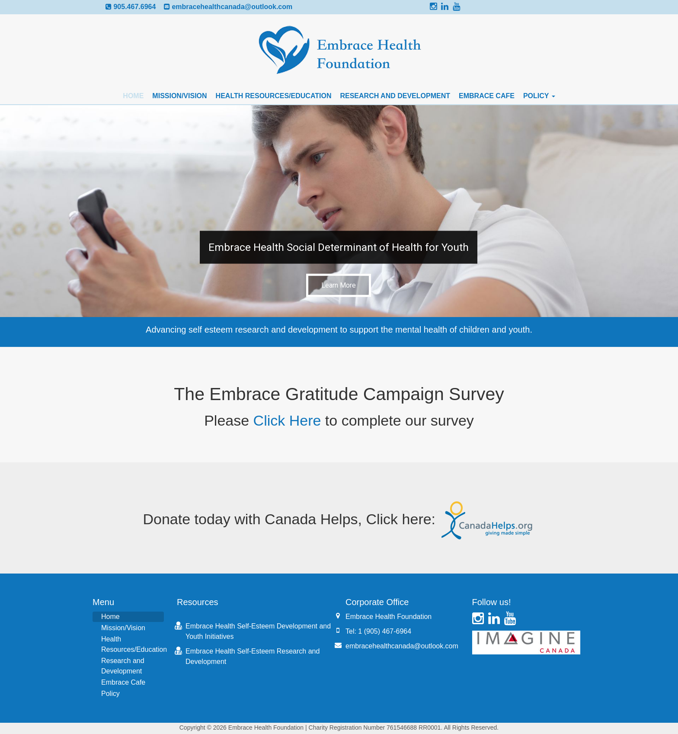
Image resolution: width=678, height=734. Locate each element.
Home (133, 95)
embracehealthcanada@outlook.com (232, 6)
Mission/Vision (179, 95)
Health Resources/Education (274, 95)
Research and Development (395, 95)
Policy (539, 95)
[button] (339, 211)
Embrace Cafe (487, 95)
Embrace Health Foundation (388, 616)
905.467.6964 (134, 6)
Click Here (287, 420)
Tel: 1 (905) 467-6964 (378, 631)
